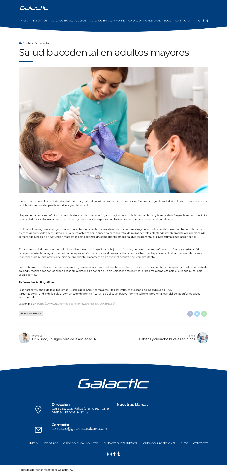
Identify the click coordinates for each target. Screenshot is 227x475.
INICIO (24, 20)
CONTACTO (182, 20)
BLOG (168, 20)
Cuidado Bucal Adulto (37, 43)
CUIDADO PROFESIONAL (144, 20)
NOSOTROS (39, 20)
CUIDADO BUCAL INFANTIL (107, 20)
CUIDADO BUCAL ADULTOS (68, 20)
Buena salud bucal (31, 313)
